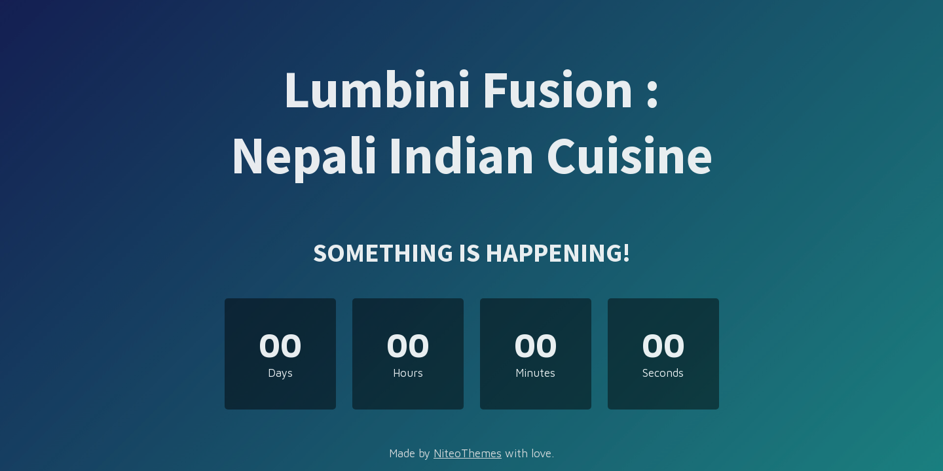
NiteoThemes (468, 453)
